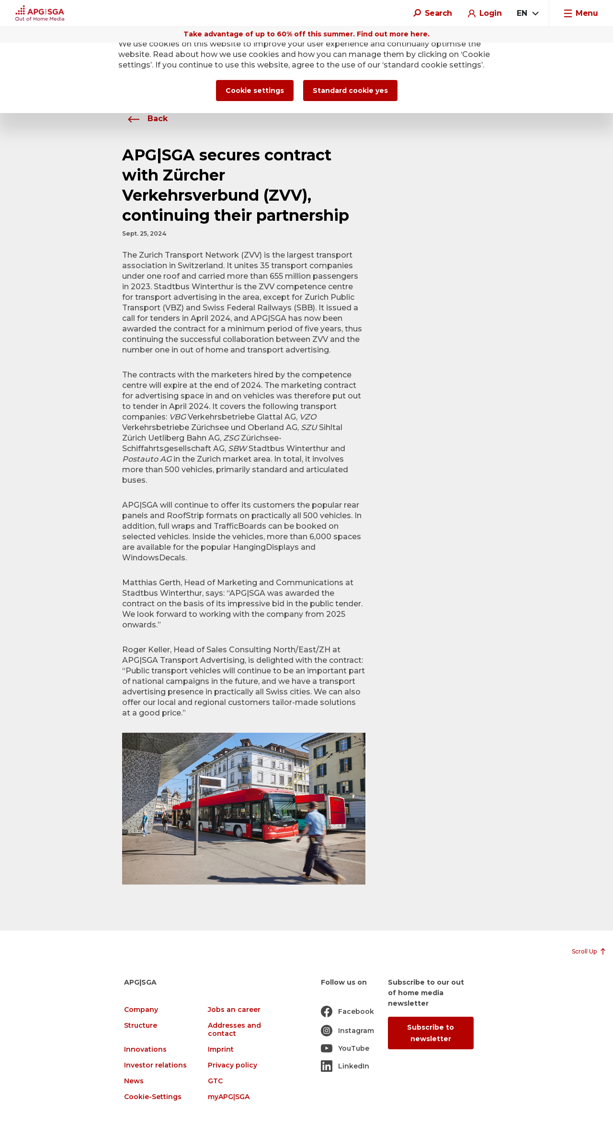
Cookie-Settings (153, 1097)
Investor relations (155, 1065)
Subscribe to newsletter (430, 1033)
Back (145, 118)
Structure (140, 1026)
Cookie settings (255, 90)
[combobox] (527, 13)
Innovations (145, 1049)
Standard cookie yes (350, 90)
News (134, 1081)
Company (141, 1010)
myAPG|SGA (229, 1097)
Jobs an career (234, 1010)
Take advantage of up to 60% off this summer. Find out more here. (306, 34)
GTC (215, 1081)
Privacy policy (232, 1065)
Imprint (221, 1049)
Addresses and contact (234, 1030)
